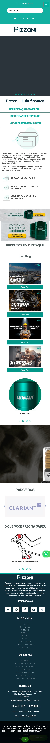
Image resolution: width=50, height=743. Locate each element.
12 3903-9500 (26, 3)
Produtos (26, 627)
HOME (26, 636)
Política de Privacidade (31, 731)
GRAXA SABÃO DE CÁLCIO (26, 675)
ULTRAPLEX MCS (25, 413)
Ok (25, 739)
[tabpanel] (25, 397)
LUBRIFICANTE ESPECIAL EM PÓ (26, 678)
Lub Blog (26, 624)
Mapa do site (26, 647)
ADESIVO (26, 661)
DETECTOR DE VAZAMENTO (26, 664)
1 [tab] (19, 421)
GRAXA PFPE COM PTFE (26, 672)
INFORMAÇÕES (26, 641)
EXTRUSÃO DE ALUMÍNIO (26, 667)
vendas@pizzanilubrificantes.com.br (25, 700)
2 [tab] (23, 421)
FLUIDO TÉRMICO (26, 670)
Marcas (26, 630)
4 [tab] (30, 421)
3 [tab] (27, 421)
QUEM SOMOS (26, 639)
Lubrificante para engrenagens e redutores (25, 561)
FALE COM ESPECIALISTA (26, 644)
